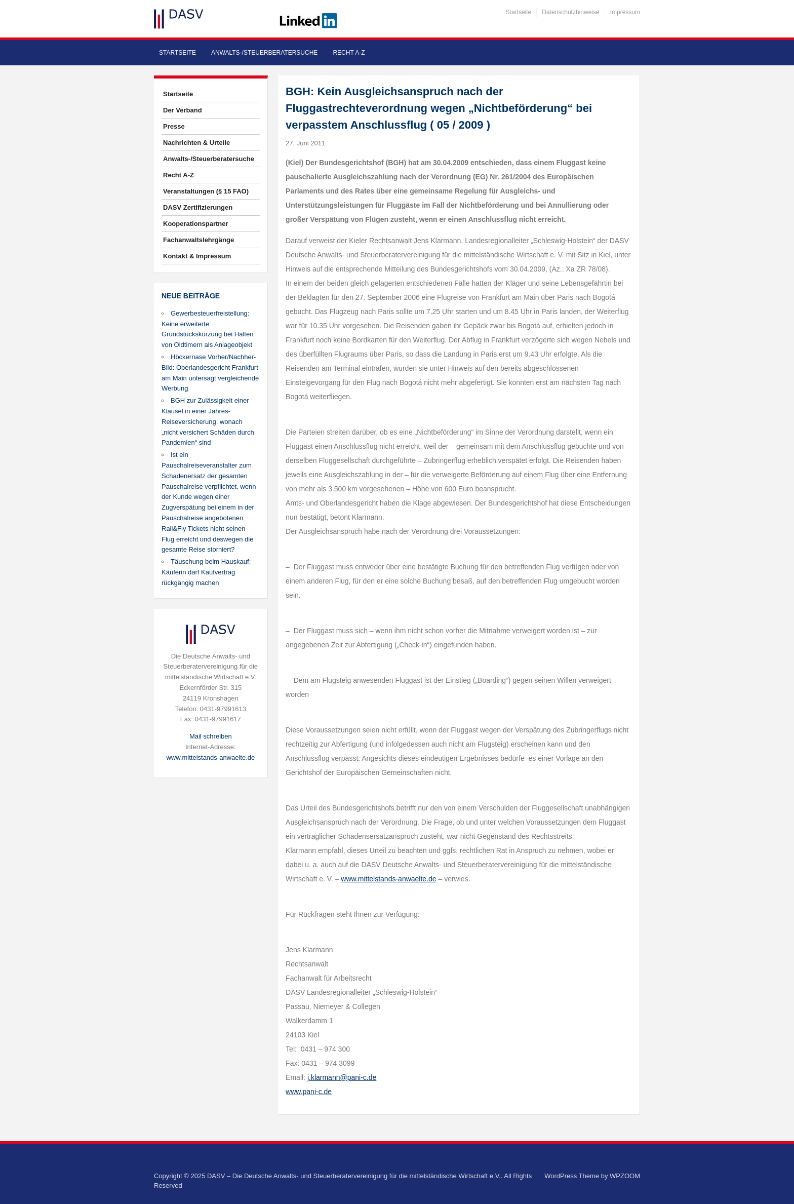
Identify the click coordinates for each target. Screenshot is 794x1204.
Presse (174, 126)
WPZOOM (625, 1176)
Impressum (625, 12)
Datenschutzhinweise (570, 12)
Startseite (519, 12)
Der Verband (182, 110)
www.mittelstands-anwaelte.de (210, 757)
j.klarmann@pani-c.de (341, 1077)
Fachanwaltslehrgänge (198, 240)
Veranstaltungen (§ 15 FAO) (206, 191)
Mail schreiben (210, 736)
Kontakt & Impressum (197, 256)
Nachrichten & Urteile (196, 142)
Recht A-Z (349, 52)
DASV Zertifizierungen (197, 207)
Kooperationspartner (195, 223)
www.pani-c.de (309, 1092)
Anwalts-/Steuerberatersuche (264, 52)
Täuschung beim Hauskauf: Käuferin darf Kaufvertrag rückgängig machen (206, 572)
